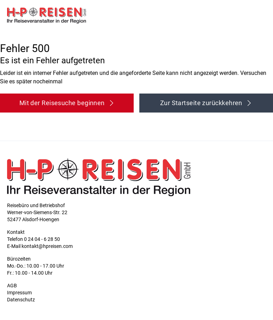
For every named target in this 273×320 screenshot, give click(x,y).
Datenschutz (21, 299)
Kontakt (16, 232)
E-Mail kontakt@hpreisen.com (40, 246)
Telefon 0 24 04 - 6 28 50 (33, 239)
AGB (12, 285)
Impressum (19, 292)
